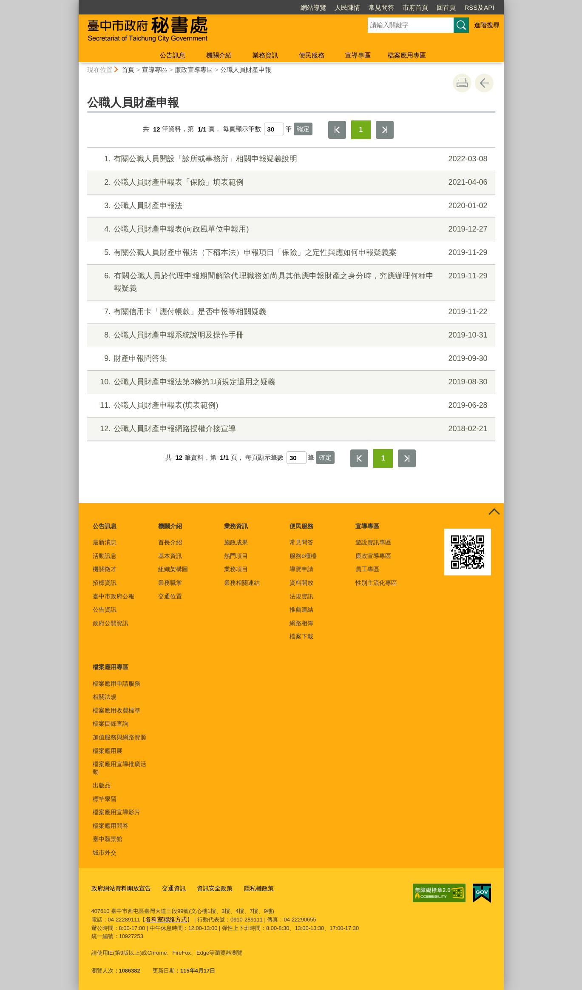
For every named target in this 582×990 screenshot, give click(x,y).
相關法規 (104, 696)
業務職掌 (170, 582)
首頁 (128, 69)
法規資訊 (301, 596)
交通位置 (170, 596)
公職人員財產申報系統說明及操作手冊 (289, 335)
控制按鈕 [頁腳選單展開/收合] (494, 512)
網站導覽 (313, 7)
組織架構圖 (173, 569)
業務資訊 (265, 55)
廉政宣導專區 (194, 69)
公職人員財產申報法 (289, 206)
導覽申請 (301, 569)
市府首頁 (415, 7)
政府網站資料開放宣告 (119, 887)
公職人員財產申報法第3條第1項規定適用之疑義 (289, 382)
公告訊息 (172, 55)
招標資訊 (104, 582)
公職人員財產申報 (245, 69)
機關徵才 (104, 569)
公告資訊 (104, 609)
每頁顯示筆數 (242, 129)
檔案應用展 (107, 750)
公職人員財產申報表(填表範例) (289, 405)
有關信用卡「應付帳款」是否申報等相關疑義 (289, 312)
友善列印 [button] (462, 83)
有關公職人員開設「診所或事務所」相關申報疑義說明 (289, 159)
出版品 (102, 785)
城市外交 (104, 852)
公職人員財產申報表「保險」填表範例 (289, 182)
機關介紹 (219, 55)
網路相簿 (301, 623)
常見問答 (381, 7)
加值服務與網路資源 (119, 737)
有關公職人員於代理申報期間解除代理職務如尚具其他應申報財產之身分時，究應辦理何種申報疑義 (289, 281)
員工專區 (367, 569)
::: (75, 3)
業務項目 (236, 569)
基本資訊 (170, 555)
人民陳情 (347, 7)
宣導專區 (358, 55)
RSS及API (479, 7)
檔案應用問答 (110, 825)
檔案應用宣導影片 (116, 812)
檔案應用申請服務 (116, 683)
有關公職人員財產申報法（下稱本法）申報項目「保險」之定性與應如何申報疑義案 (289, 252)
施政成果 (236, 542)
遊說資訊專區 (373, 542)
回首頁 (446, 7)
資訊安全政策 (207, 887)
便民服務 (311, 55)
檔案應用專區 (407, 55)
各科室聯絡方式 (164, 918)
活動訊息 (104, 555)
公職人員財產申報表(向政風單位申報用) (289, 229)
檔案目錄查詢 (110, 723)
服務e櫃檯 (303, 555)
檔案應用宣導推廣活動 (119, 768)
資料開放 (301, 582)
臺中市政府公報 (113, 596)
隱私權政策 (249, 887)
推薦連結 (301, 609)
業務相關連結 (242, 582)
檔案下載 (301, 636)
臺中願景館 (107, 838)
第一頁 (337, 130)
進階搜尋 (487, 25)
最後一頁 (385, 130)
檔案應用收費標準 (116, 710)
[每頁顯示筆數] (274, 129)
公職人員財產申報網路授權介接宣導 (289, 429)
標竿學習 (104, 798)
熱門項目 (236, 555)
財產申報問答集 (289, 358)
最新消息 (104, 542)
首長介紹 (170, 542)
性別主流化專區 (376, 582)
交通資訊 (169, 887)
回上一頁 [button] (484, 83)
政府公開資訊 (110, 623)
